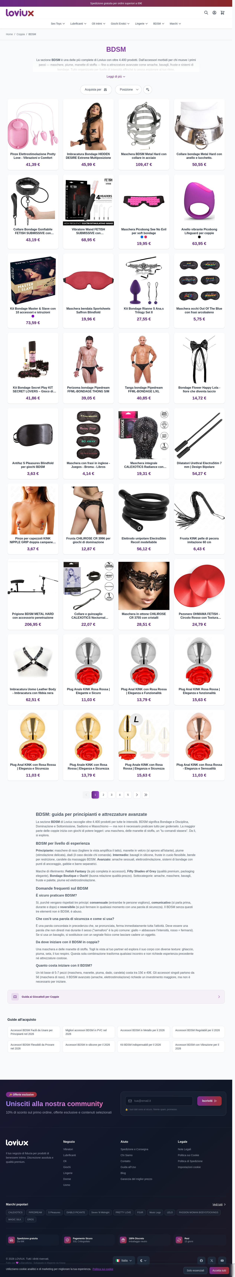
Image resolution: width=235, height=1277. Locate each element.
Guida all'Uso (128, 1167)
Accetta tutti (219, 1270)
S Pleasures (54, 1212)
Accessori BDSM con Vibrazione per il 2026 (197, 1046)
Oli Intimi (99, 23)
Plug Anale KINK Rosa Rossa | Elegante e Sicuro (88, 691)
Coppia (21, 34)
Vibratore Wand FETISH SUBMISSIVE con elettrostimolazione (88, 231)
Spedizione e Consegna (134, 1149)
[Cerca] (206, 12)
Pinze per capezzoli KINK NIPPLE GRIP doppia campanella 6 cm (33, 540)
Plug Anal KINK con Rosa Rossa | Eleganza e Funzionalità (144, 691)
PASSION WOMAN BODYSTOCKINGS (198, 1212)
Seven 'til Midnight (100, 1212)
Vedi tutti (219, 1204)
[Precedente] (86, 795)
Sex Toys (58, 23)
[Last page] (146, 795)
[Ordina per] (128, 89)
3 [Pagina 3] (111, 794)
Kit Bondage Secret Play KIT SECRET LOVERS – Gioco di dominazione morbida (33, 389)
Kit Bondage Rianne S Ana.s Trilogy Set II (144, 310)
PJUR (140, 1212)
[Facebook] (201, 1261)
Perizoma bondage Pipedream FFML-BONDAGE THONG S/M (88, 389)
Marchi (175, 23)
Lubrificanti (78, 23)
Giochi (67, 1167)
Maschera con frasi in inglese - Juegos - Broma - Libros (88, 465)
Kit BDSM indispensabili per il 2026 (140, 1044)
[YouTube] (222, 1261)
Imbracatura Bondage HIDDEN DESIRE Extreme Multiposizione (88, 155)
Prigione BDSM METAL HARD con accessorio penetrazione (33, 615)
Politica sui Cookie (188, 1155)
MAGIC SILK (14, 1219)
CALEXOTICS (15, 1212)
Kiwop (62, 1263)
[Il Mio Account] (214, 12)
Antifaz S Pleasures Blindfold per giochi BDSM (33, 465)
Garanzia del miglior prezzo (136, 1179)
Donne (67, 1179)
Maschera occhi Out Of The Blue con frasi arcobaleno (199, 310)
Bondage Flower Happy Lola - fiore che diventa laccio (199, 389)
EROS (30, 1219)
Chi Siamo (127, 1155)
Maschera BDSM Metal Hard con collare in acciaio (144, 155)
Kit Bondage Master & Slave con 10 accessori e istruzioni (33, 310)
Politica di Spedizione (190, 1161)
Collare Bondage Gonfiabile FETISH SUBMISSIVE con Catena (32, 231)
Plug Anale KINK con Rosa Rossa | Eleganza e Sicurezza (88, 766)
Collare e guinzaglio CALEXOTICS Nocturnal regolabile (88, 616)
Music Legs (155, 1212)
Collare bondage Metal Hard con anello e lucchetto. (199, 155)
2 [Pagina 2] (103, 794)
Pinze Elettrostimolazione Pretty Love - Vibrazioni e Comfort (33, 155)
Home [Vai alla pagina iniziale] (9, 34)
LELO (170, 1212)
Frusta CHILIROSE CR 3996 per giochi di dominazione (88, 540)
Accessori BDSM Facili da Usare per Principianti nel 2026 (32, 1032)
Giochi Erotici (120, 23)
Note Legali (184, 1149)
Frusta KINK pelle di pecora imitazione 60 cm (199, 540)
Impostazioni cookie (189, 1167)
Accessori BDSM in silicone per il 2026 (88, 1044)
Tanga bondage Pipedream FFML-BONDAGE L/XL (144, 389)
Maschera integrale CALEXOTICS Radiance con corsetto (143, 465)
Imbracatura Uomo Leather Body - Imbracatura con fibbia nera (33, 691)
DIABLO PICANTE (76, 1212)
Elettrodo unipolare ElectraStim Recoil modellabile (144, 540)
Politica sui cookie (103, 1269)
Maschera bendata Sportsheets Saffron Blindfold (88, 310)
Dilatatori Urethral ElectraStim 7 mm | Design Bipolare (199, 465)
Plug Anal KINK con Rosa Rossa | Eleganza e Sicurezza (33, 766)
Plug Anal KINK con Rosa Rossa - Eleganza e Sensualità (199, 766)
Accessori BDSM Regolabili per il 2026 (197, 1030)
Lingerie (141, 23)
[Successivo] (137, 795)
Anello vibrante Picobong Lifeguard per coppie (199, 231)
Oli (65, 1161)
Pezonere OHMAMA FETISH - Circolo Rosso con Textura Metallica (199, 616)
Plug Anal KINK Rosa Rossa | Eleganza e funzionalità (199, 691)
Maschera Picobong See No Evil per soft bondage (143, 231)
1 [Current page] (95, 794)
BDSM (158, 23)
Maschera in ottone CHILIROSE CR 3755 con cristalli (144, 615)
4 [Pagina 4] (120, 794)
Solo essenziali (195, 1270)
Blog (123, 1173)
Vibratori (68, 1149)
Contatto (125, 1161)
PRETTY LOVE (123, 1212)
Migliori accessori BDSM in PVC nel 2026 (86, 1032)
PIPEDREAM (35, 1212)
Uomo (66, 1184)
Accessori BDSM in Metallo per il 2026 (142, 1030)
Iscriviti (208, 1100)
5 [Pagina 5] (128, 794)
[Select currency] (143, 1260)
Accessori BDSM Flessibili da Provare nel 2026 (32, 1046)
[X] (212, 1261)
